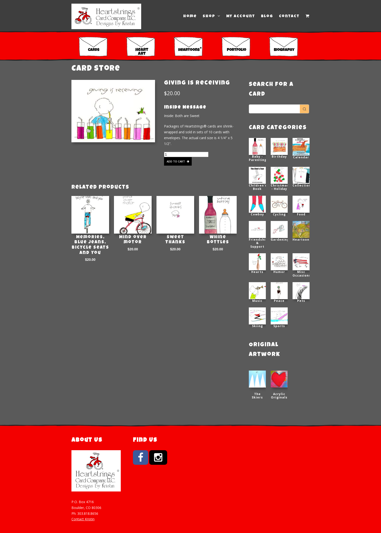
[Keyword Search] (274, 109)
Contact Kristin (83, 519)
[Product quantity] (186, 154)
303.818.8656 (87, 513)
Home (190, 16)
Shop (211, 16)
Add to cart (176, 161)
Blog (267, 16)
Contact (289, 16)
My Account (240, 16)
